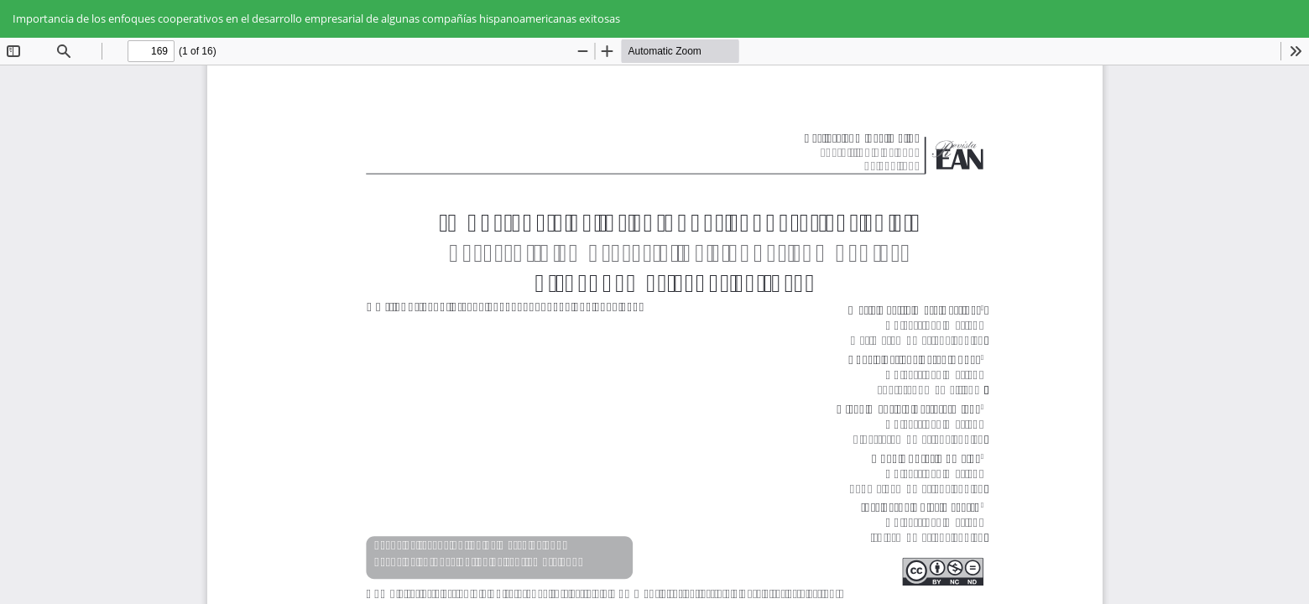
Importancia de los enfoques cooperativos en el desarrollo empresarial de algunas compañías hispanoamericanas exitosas (316, 18)
